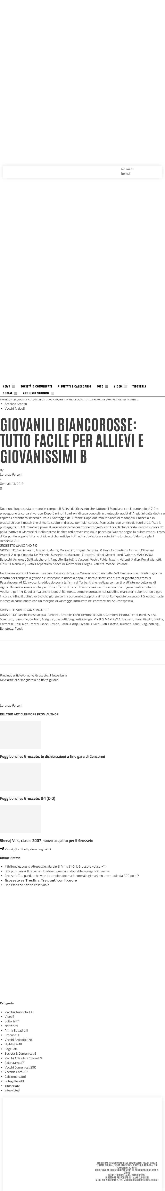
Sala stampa (14, 1063)
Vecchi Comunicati (20, 1067)
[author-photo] (10, 701)
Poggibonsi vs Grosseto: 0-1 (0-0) (27, 798)
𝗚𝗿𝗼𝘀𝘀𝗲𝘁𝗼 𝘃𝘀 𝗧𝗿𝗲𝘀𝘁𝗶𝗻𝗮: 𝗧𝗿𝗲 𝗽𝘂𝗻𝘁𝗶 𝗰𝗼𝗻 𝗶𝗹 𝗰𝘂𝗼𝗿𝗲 (41, 880)
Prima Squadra (16, 1031)
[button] (154, 169)
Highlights (13, 1044)
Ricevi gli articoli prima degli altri (25, 849)
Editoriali (12, 1021)
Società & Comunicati (20, 1054)
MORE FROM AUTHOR (43, 714)
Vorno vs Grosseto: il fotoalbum (44, 675)
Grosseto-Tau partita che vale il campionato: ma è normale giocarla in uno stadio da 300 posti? (72, 876)
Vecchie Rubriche (19, 1012)
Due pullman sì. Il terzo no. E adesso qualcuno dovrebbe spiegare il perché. (57, 871)
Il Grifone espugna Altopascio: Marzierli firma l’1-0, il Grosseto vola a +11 (55, 867)
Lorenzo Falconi (11, 475)
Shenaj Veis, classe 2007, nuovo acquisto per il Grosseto (46, 840)
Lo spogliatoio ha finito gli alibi (37, 680)
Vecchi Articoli (42, 399)
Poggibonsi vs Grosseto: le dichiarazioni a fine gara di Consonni (52, 756)
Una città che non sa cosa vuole (27, 885)
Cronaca (12, 1035)
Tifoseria (12, 1086)
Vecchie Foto (16, 1072)
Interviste (12, 1090)
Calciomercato (15, 1077)
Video (9, 1017)
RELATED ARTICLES (14, 714)
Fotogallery (14, 1081)
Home (4, 399)
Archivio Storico (20, 399)
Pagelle (11, 1049)
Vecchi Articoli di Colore (24, 1058)
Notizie (11, 1026)
